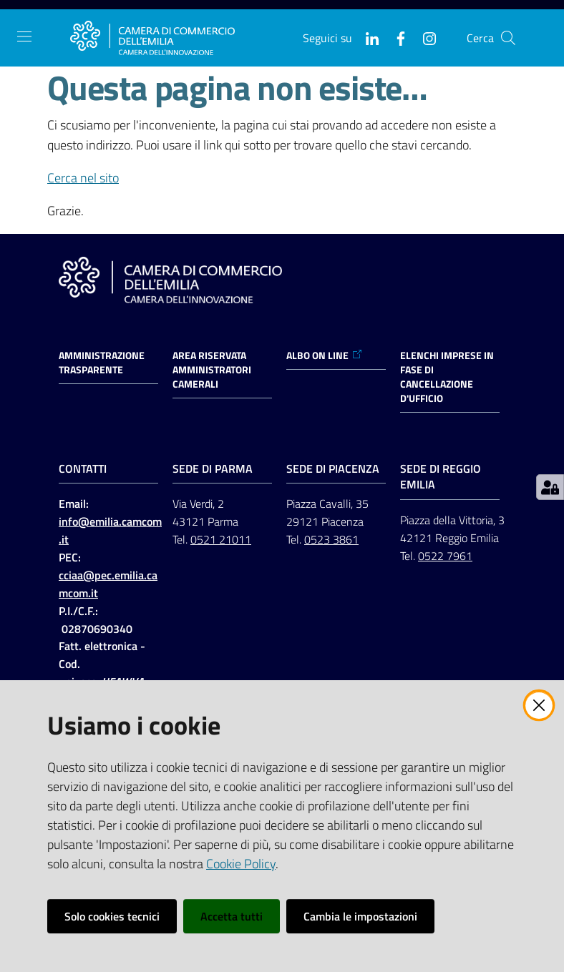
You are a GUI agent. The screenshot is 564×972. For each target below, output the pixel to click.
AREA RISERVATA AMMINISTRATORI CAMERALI (211, 369)
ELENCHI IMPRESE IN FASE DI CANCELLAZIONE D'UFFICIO (447, 377)
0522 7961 (445, 555)
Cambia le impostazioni (360, 916)
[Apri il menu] (24, 36)
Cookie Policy (241, 863)
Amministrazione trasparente (102, 362)
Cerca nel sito (83, 177)
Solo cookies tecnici (112, 916)
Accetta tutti (231, 916)
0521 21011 (220, 539)
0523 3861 (331, 539)
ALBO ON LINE (324, 355)
